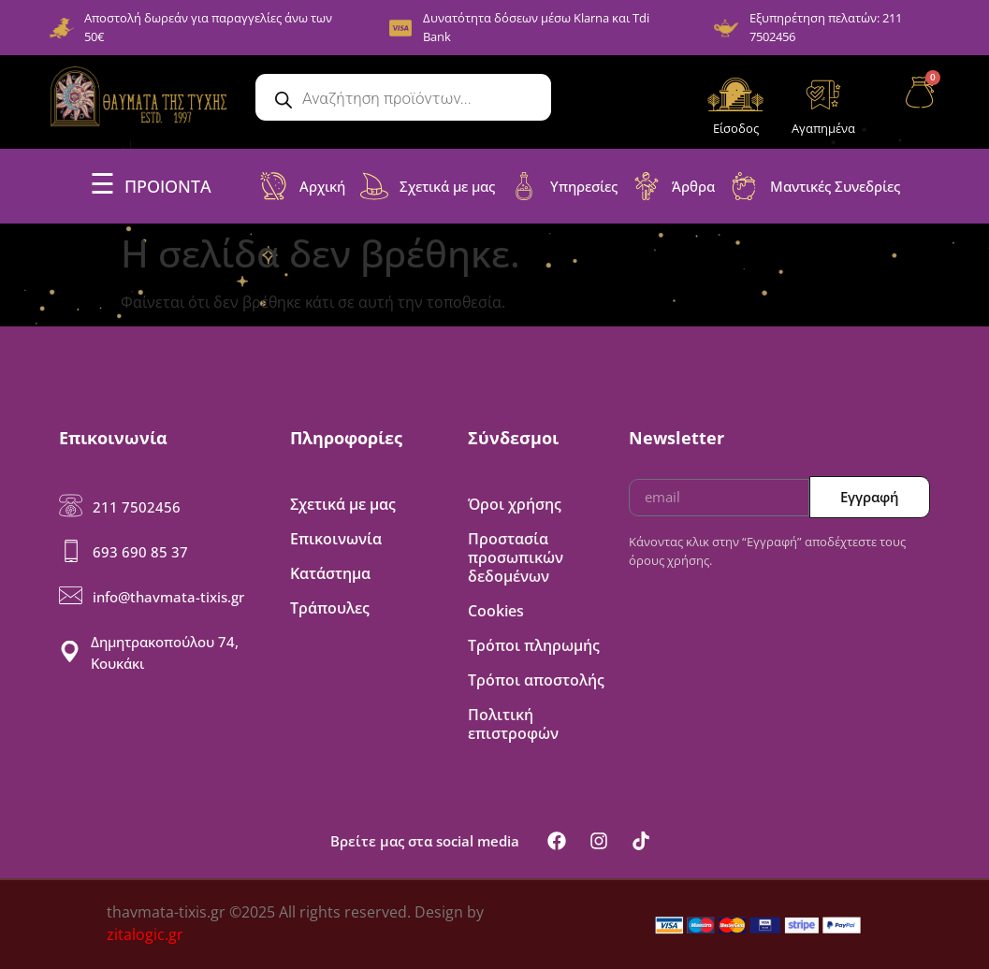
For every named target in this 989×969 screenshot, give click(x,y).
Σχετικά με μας (343, 504)
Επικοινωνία (336, 538)
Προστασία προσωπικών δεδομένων (515, 557)
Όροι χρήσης (514, 504)
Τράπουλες (330, 608)
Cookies (496, 610)
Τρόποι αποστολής (536, 680)
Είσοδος (736, 128)
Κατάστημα (330, 573)
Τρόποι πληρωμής (534, 645)
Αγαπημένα (823, 128)
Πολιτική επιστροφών (513, 724)
